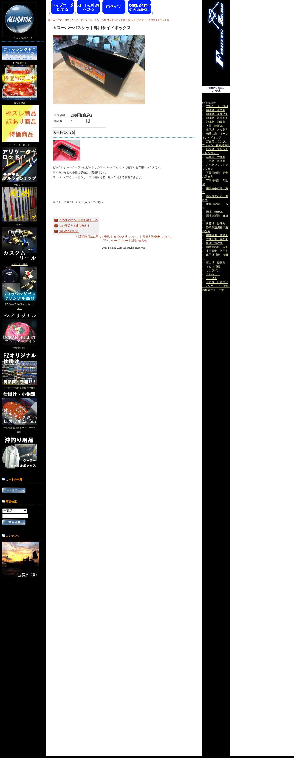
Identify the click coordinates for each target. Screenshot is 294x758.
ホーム (51, 20)
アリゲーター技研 (217, 106)
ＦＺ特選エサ (19, 63)
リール (19, 224)
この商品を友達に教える (74, 225)
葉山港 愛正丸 (215, 262)
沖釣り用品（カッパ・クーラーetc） (76, 20)
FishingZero (209, 102)
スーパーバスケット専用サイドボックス (152, 20)
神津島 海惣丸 (215, 110)
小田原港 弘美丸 (217, 251)
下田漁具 (211, 278)
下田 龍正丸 (214, 125)
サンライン (213, 270)
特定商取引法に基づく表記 (93, 236)
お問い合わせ (138, 240)
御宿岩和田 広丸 (217, 247)
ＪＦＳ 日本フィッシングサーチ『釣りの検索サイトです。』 (216, 286)
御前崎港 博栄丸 (217, 235)
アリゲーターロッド (19, 145)
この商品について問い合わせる (78, 220)
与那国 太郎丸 (215, 157)
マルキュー (213, 274)
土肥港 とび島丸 (217, 129)
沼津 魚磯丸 (214, 211)
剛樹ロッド (19, 185)
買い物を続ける (69, 231)
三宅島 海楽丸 (215, 161)
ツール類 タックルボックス (111, 20)
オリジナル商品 (19, 264)
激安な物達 (19, 103)
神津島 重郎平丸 (217, 114)
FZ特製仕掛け (19, 348)
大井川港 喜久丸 (217, 239)
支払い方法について (126, 236)
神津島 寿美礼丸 (217, 118)
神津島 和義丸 (215, 121)
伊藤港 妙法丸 (215, 223)
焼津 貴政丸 (214, 243)
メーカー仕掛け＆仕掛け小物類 (19, 388)
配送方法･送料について (157, 236)
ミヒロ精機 (213, 266)
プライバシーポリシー (115, 240)
